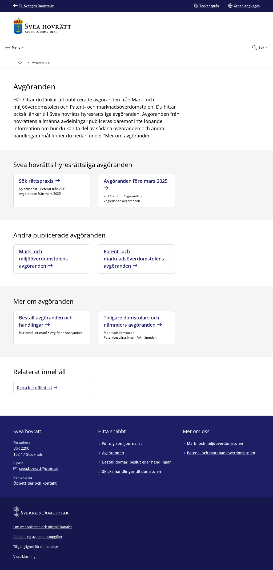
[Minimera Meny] (14, 47)
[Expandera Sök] (260, 47)
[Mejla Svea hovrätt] (35, 468)
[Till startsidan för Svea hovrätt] (42, 25)
